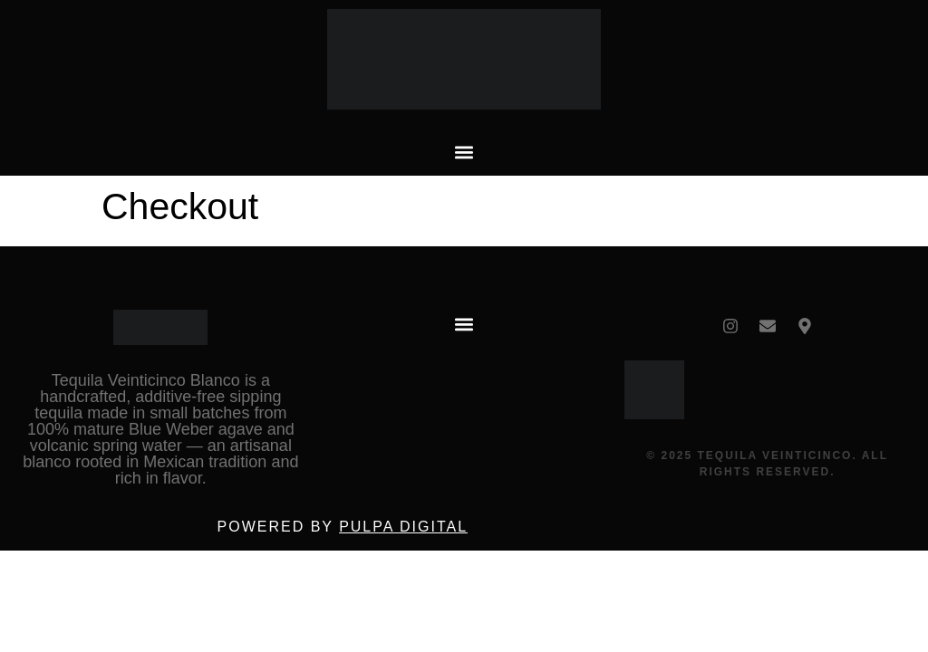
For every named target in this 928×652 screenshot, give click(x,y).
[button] (464, 152)
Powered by (343, 526)
